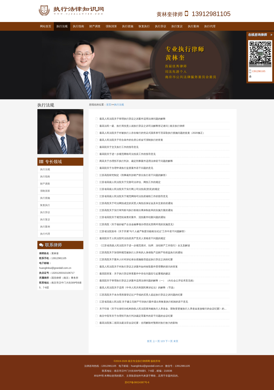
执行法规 (62, 26)
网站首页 (45, 26)
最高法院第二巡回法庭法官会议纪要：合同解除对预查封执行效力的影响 (138, 322)
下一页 (169, 341)
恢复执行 (144, 26)
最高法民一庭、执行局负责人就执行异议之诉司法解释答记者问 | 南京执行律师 (142, 125)
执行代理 (209, 26)
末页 (175, 341)
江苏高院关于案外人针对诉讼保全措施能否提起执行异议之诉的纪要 (136, 259)
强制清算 (111, 26)
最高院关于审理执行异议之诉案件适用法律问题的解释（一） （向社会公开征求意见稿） (147, 280)
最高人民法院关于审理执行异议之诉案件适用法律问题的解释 (132, 118)
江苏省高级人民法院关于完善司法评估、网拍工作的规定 (130, 182)
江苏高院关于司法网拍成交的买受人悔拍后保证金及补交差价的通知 (136, 203)
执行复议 (177, 26)
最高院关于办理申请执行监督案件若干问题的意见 (126, 168)
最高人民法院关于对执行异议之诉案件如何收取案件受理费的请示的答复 (138, 266)
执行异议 (160, 26)
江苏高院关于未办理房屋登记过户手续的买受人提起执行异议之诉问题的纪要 (141, 294)
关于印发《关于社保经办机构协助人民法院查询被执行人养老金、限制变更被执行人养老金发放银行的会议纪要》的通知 (163, 308)
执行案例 (193, 26)
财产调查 (94, 26)
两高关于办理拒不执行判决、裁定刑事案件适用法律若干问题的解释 (136, 161)
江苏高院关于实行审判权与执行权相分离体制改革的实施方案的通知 (136, 210)
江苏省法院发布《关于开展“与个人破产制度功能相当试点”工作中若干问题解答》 (143, 231)
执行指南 (78, 26)
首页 (108, 104)
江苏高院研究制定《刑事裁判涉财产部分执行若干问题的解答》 (133, 175)
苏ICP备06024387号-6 (137, 382)
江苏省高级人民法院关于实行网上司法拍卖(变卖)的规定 (129, 189)
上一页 (156, 341)
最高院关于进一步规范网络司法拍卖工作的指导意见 (127, 154)
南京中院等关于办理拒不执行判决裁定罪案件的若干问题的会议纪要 (136, 315)
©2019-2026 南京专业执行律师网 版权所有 (137, 361)
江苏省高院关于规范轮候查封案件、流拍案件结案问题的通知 (132, 217)
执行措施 (127, 26)
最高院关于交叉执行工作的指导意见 (119, 147)
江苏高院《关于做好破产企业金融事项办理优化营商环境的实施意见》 (137, 224)
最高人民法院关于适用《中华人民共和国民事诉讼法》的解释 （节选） (137, 287)
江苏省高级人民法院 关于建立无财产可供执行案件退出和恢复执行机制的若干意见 (143, 301)
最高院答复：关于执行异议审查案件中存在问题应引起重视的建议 (134, 273)
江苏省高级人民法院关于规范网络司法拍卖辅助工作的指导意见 (133, 196)
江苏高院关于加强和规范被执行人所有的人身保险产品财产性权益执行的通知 (141, 252)
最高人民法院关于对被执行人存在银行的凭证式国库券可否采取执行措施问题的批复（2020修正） (152, 132)
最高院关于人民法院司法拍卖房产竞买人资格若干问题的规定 (132, 238)
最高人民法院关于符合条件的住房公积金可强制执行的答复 (131, 139)
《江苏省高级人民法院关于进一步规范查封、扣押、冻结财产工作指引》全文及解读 (144, 245)
